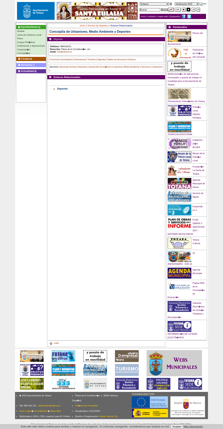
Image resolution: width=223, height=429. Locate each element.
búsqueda (175, 16)
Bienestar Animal (68, 67)
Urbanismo (157, 67)
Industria (117, 67)
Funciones (54, 59)
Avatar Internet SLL (108, 416)
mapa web (163, 16)
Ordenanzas (80, 59)
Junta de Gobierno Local (29, 35)
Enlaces (132, 59)
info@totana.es (64, 52)
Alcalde (21, 31)
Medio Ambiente (131, 67)
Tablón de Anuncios (116, 59)
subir (54, 343)
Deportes (82, 67)
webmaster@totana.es (49, 405)
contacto (152, 16)
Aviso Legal (25, 411)
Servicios (145, 67)
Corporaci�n (23, 49)
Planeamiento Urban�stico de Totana (186, 101)
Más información (193, 426)
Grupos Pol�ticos (26, 42)
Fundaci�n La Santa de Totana (198, 170)
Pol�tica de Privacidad (86, 405)
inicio (143, 16)
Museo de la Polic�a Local (199, 157)
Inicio (82, 25)
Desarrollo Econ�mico (100, 67)
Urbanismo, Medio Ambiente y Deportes (101, 31)
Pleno (20, 38)
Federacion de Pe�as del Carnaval (199, 53)
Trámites (91, 59)
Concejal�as (23, 53)
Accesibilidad (40, 411)
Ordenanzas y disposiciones (31, 46)
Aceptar (176, 426)
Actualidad (66, 59)
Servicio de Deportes (97, 25)
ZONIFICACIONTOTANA (180, 134)
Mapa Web (55, 411)
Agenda (101, 59)
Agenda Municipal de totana (199, 183)
